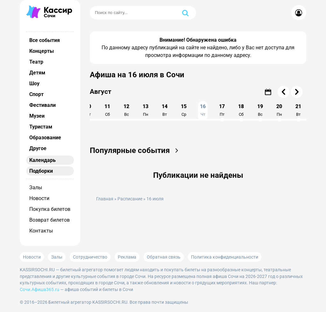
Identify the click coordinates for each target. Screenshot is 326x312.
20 (279, 110)
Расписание (129, 199)
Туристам (40, 127)
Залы (35, 187)
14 (164, 110)
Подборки (41, 171)
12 (126, 110)
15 (184, 110)
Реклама (127, 257)
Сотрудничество (90, 257)
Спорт (36, 94)
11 (107, 110)
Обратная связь (164, 257)
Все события (44, 40)
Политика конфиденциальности (224, 257)
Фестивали (42, 105)
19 (260, 110)
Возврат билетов (49, 220)
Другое (37, 148)
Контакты (41, 231)
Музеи (37, 116)
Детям (37, 73)
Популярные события (136, 150)
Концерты (41, 51)
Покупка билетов (49, 209)
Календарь (42, 160)
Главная (104, 199)
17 (222, 110)
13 (145, 110)
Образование (45, 138)
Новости (39, 198)
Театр (36, 62)
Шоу (34, 83)
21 (298, 110)
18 (241, 110)
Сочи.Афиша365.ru (39, 289)
